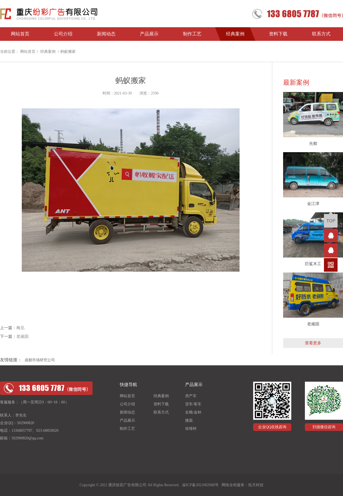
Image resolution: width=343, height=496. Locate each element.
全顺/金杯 (193, 412)
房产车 (191, 396)
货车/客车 (193, 404)
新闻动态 (106, 33)
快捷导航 (128, 384)
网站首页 (20, 33)
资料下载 (278, 33)
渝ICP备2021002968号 (200, 485)
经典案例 (235, 33)
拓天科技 (256, 485)
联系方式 (321, 33)
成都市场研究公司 (39, 360)
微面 (189, 420)
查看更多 (313, 343)
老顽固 (22, 336)
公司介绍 (63, 33)
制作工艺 (192, 33)
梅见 (20, 328)
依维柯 (191, 429)
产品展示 (149, 33)
